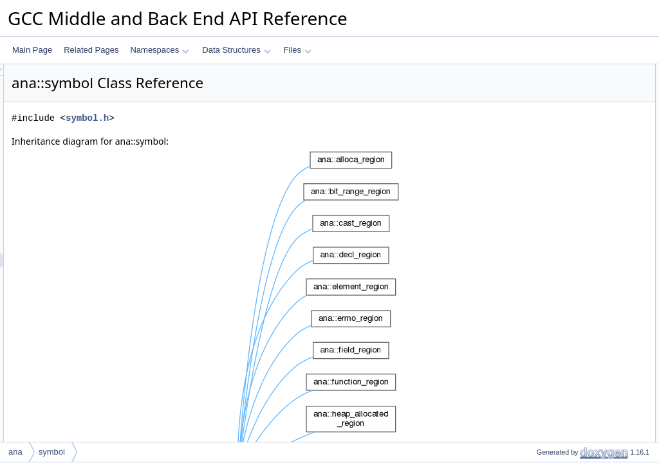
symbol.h (248, 118)
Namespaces (159, 50)
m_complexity (549, 212)
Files (297, 50)
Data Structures (236, 50)
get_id (536, 127)
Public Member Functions (558, 99)
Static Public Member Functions (569, 142)
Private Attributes (544, 198)
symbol (538, 184)
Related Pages (91, 50)
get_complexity (551, 113)
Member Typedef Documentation (571, 255)
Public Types (537, 71)
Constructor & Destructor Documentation (584, 283)
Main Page (32, 50)
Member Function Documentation (572, 311)
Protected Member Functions (565, 170)
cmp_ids (540, 156)
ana (15, 452)
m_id (534, 227)
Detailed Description (549, 241)
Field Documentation (550, 368)
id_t (532, 85)
